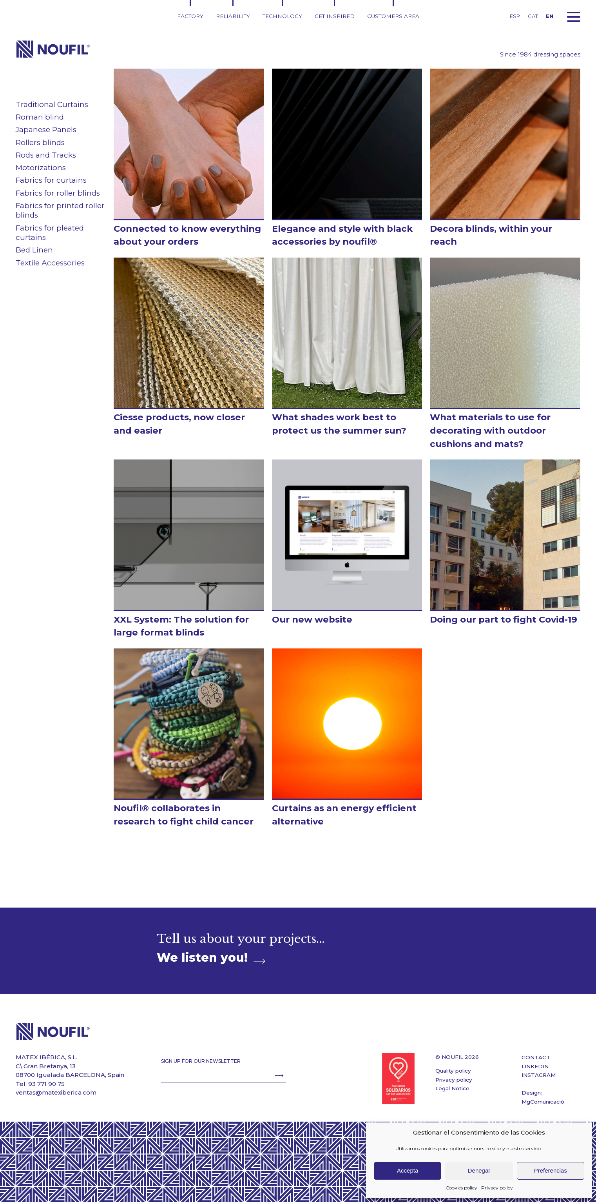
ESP (515, 16)
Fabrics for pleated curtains (50, 232)
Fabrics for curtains (51, 180)
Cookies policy (461, 1188)
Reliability (233, 16)
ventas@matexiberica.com (56, 1092)
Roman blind (40, 117)
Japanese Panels (46, 129)
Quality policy (453, 1071)
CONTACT (536, 1057)
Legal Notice (452, 1088)
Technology (282, 16)
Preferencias (550, 1170)
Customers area (393, 16)
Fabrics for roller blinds (58, 193)
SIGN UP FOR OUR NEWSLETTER (201, 1061)
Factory (190, 16)
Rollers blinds (40, 142)
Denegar (479, 1170)
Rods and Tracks (46, 155)
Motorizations (41, 167)
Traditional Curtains (52, 104)
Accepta (407, 1170)
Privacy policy (497, 1188)
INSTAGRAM (539, 1075)
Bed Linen (34, 249)
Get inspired (335, 16)
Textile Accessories (50, 262)
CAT (533, 16)
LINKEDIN (535, 1066)
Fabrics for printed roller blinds (60, 210)
